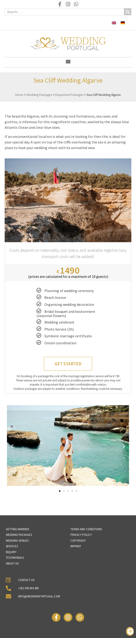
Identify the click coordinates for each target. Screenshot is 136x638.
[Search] (127, 11)
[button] (68, 61)
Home (19, 95)
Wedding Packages (39, 95)
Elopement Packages (69, 95)
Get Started (68, 363)
